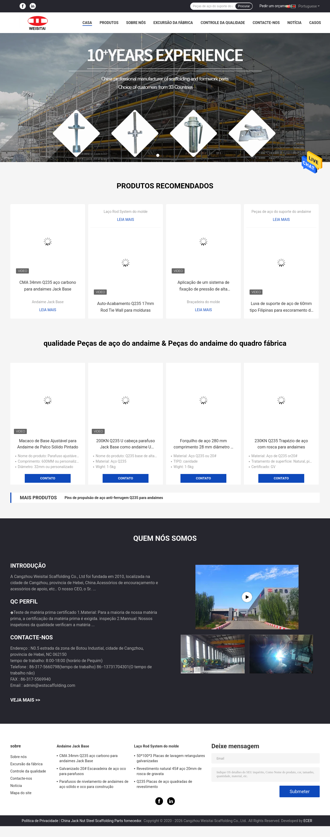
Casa (87, 23)
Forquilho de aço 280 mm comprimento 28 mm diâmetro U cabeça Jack (203, 444)
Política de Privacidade (40, 821)
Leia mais (47, 310)
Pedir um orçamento (276, 6)
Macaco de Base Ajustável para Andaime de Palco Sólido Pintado (47, 443)
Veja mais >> (25, 700)
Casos (315, 23)
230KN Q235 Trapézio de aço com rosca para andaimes (281, 443)
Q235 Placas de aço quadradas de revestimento (164, 784)
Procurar (244, 6)
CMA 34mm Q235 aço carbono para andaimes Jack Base (47, 286)
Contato (47, 478)
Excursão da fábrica (173, 23)
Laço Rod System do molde (125, 212)
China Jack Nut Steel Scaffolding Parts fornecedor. (102, 821)
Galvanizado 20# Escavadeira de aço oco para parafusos (92, 771)
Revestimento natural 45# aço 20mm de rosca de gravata (169, 771)
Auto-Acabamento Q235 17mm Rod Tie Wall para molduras (125, 307)
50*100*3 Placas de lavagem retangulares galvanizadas (171, 758)
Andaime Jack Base (47, 302)
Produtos (109, 23)
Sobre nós (136, 23)
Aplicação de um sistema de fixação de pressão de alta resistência (203, 286)
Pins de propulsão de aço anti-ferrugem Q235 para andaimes (113, 498)
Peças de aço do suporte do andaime (281, 212)
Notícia (294, 23)
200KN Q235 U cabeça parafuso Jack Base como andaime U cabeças (125, 444)
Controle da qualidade (223, 23)
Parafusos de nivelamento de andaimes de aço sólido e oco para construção (93, 784)
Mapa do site (20, 793)
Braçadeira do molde (203, 302)
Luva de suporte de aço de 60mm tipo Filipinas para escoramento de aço (281, 307)
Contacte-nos (266, 23)
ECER (307, 821)
